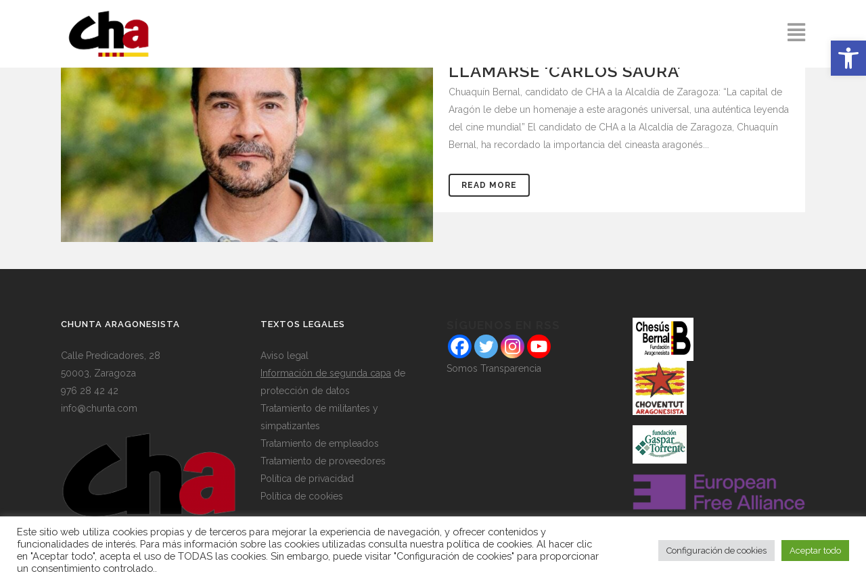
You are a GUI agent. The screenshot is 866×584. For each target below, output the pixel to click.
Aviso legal (284, 355)
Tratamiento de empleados (319, 443)
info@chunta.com (99, 408)
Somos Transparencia (494, 368)
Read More (489, 185)
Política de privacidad (307, 478)
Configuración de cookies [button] (716, 550)
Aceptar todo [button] (815, 550)
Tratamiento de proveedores (323, 461)
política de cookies (489, 544)
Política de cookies (301, 496)
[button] (848, 58)
